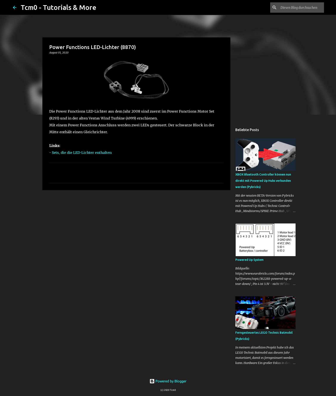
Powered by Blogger (168, 381)
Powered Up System (249, 259)
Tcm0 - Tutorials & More (58, 7)
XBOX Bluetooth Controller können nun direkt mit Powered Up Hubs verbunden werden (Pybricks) (263, 181)
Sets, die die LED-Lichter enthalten (82, 152)
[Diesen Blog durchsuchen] (301, 7)
